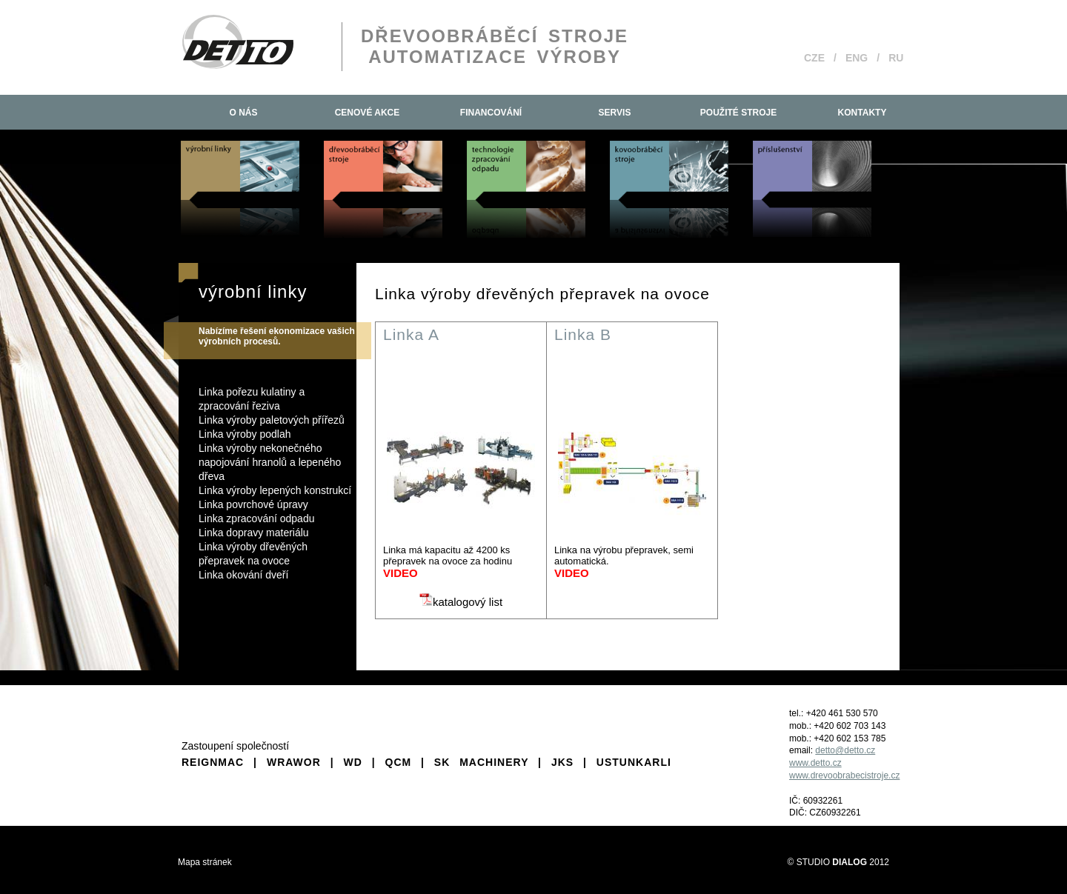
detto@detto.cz (845, 750)
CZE (814, 58)
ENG (856, 58)
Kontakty (862, 112)
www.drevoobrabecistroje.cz (844, 775)
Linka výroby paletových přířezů (272, 420)
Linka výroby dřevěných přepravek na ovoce (253, 554)
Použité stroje (738, 112)
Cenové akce (367, 112)
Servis (615, 112)
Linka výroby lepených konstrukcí (275, 490)
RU (895, 58)
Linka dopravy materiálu (254, 532)
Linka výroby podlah (245, 434)
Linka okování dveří (243, 575)
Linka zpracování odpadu (256, 518)
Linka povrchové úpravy (253, 504)
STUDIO (832, 862)
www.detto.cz (815, 763)
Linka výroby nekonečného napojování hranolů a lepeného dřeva (270, 462)
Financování (491, 112)
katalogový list (460, 602)
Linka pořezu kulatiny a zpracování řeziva (252, 399)
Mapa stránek (205, 862)
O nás (243, 112)
